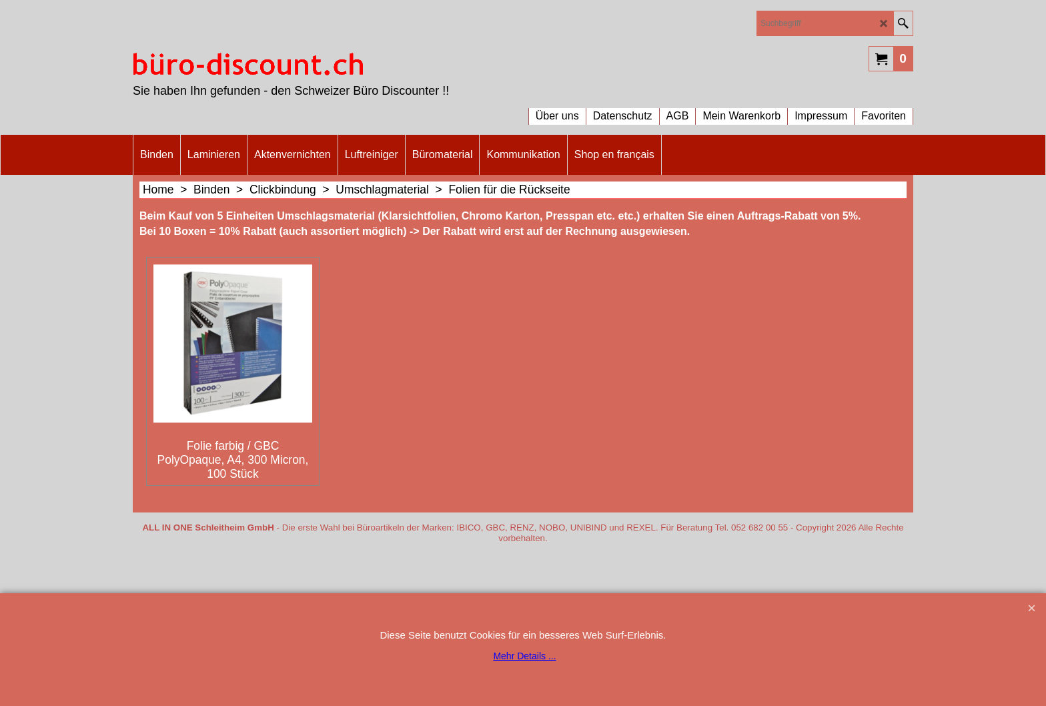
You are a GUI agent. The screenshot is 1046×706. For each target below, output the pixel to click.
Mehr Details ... (524, 656)
